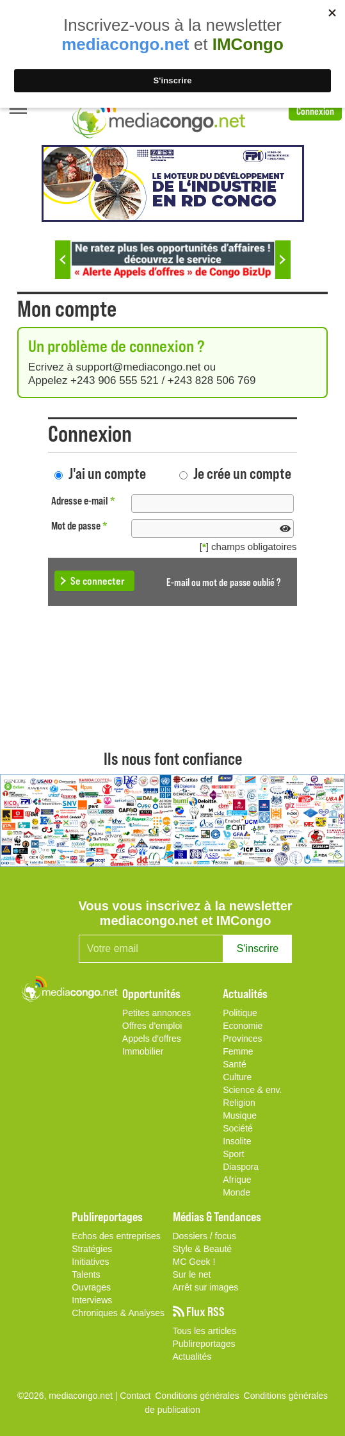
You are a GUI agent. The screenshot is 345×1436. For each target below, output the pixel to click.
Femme (238, 1051)
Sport (233, 1154)
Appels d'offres (151, 1038)
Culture (237, 1077)
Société (238, 1128)
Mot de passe (79, 525)
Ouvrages (91, 1287)
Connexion (315, 110)
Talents (86, 1274)
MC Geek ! (194, 1261)
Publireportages (204, 1344)
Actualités (192, 1356)
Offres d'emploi (152, 1026)
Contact (135, 1395)
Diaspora (241, 1167)
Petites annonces (156, 1013)
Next (283, 259)
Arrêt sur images (206, 1287)
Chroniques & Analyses (118, 1313)
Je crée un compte (242, 472)
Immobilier (143, 1051)
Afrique (237, 1179)
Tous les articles (205, 1331)
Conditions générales (286, 1395)
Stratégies (92, 1249)
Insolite (237, 1141)
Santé (234, 1064)
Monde (236, 1192)
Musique (240, 1115)
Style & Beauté (202, 1249)
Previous (62, 259)
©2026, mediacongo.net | (68, 1395)
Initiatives (90, 1261)
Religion (239, 1103)
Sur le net (192, 1274)
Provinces (242, 1038)
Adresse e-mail (83, 500)
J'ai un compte (107, 472)
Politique (240, 1013)
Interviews (92, 1300)
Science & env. (252, 1090)
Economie (242, 1026)
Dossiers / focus (205, 1236)
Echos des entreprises (116, 1236)
